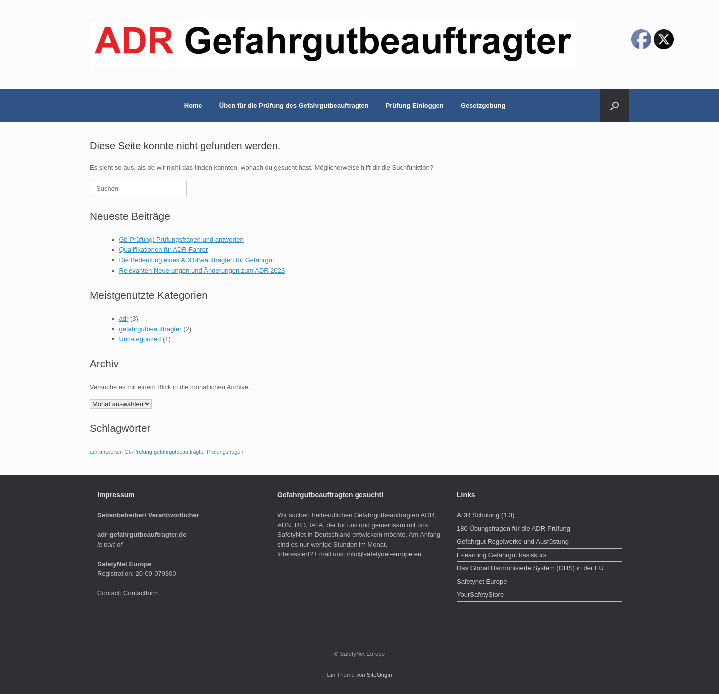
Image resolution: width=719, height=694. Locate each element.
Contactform (141, 593)
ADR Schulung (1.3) (486, 515)
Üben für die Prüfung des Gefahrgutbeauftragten (294, 105)
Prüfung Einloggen (415, 105)
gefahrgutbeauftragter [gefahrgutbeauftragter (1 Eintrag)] (179, 452)
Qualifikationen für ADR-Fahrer (163, 249)
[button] (614, 105)
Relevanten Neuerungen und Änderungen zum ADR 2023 (202, 270)
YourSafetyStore (480, 594)
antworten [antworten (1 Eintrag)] (111, 452)
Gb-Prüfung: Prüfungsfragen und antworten (181, 239)
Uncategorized (140, 339)
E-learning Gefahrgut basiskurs (501, 555)
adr (124, 318)
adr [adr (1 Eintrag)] (93, 452)
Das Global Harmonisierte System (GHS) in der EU (530, 568)
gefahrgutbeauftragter (150, 329)
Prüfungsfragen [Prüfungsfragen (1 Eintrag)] (225, 452)
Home (193, 105)
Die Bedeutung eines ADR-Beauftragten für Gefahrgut (196, 260)
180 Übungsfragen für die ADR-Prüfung (513, 528)
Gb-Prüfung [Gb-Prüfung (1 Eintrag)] (138, 452)
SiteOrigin (379, 675)
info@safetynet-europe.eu (384, 554)
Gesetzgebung (483, 105)
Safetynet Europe (482, 581)
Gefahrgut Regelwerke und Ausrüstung (513, 541)
